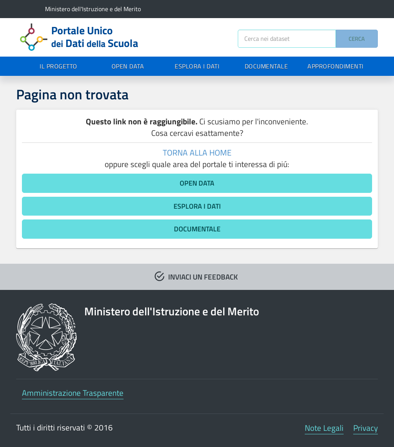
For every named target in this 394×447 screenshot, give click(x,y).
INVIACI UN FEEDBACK (203, 276)
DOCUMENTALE (266, 66)
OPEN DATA (128, 66)
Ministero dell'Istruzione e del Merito (93, 8)
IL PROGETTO (58, 66)
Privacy (365, 428)
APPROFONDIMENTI (335, 66)
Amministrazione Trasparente (73, 393)
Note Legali (324, 428)
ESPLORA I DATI (197, 66)
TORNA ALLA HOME (197, 152)
